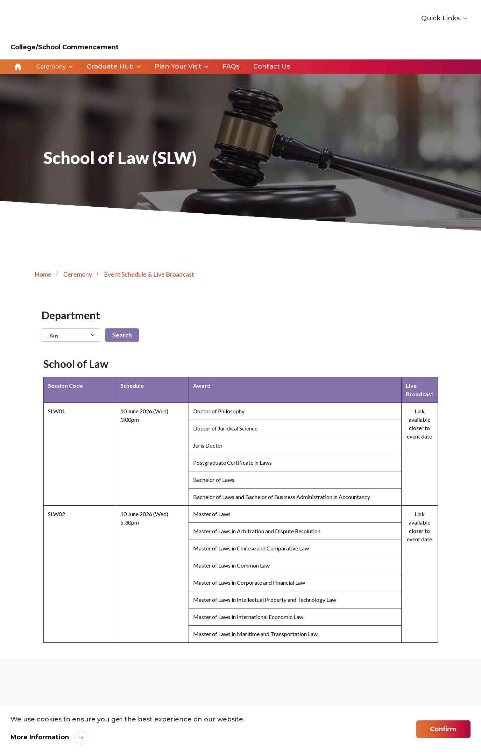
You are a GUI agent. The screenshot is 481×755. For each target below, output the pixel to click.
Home (18, 66)
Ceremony (77, 274)
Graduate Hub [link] (110, 66)
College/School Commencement (64, 47)
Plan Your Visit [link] (178, 66)
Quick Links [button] (441, 18)
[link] (438, 698)
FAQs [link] (230, 66)
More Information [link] (39, 737)
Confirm (443, 729)
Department (71, 314)
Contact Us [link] (271, 66)
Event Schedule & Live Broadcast (149, 274)
